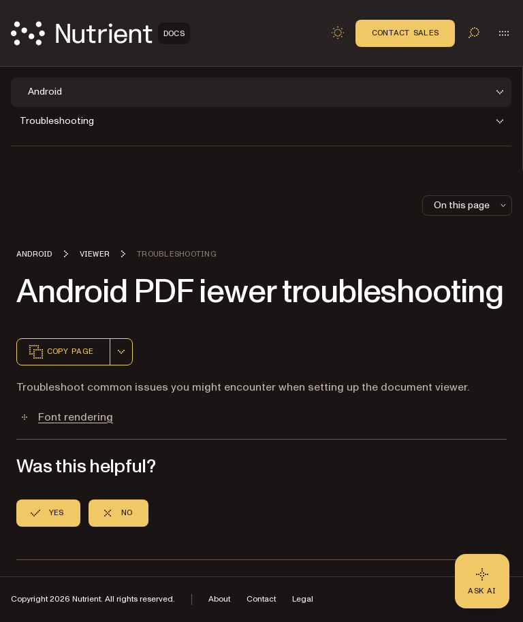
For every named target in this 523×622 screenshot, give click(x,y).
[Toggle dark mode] (338, 32)
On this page (471, 205)
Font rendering (75, 417)
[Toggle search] (474, 32)
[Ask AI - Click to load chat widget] (482, 581)
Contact (261, 599)
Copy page (60, 352)
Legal (302, 599)
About (219, 599)
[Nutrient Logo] (100, 33)
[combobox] (121, 351)
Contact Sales (405, 33)
